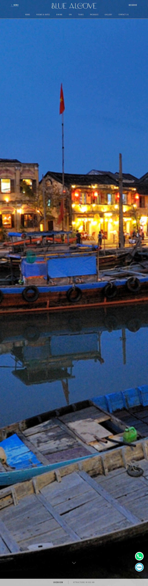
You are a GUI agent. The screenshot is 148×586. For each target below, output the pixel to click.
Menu (16, 5)
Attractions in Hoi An (84, 582)
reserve (133, 5)
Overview (58, 582)
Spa (70, 14)
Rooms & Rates (43, 14)
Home (27, 14)
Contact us (124, 14)
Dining (59, 14)
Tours (81, 14)
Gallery (108, 14)
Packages (94, 14)
